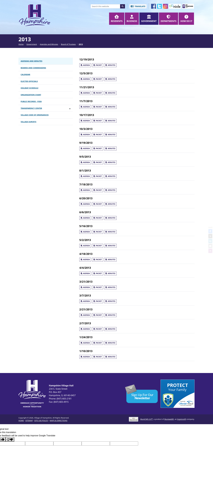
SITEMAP (29, 420)
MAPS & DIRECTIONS (58, 420)
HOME (21, 420)
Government (31, 44)
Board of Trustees (68, 44)
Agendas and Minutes (49, 44)
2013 (81, 44)
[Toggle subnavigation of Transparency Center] (70, 109)
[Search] (122, 6)
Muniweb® (169, 419)
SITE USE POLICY (41, 420)
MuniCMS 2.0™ (146, 419)
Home (21, 44)
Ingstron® (181, 419)
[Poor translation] (10, 439)
